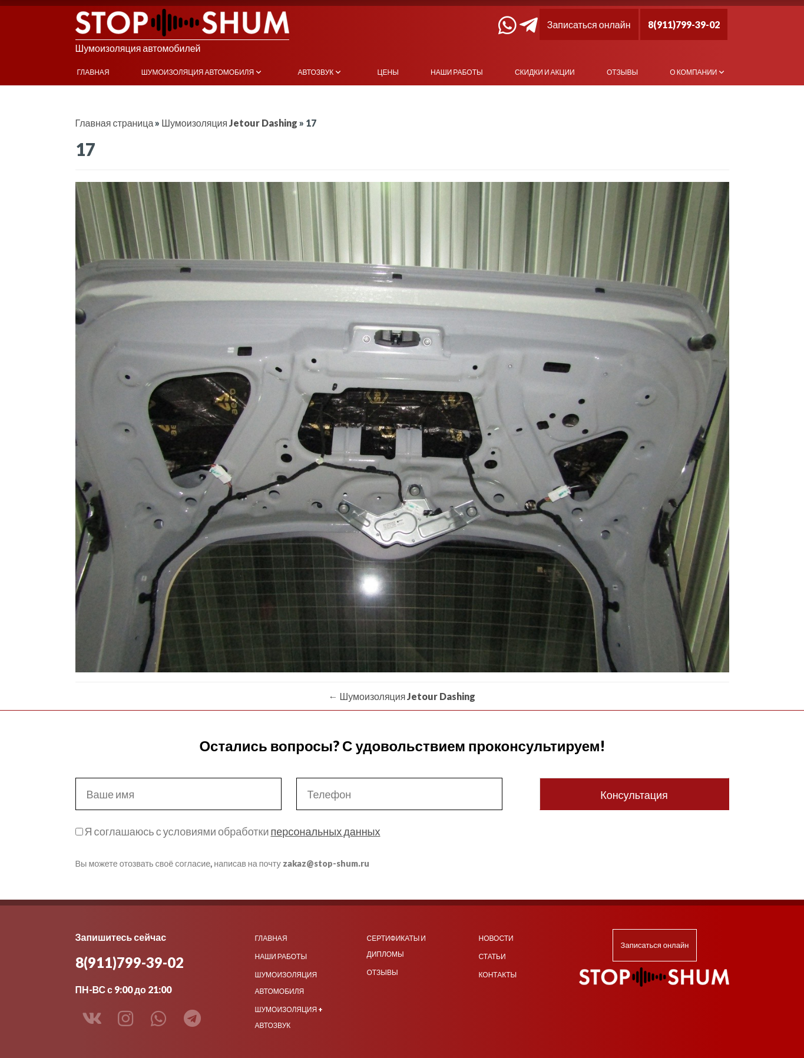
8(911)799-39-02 (684, 24)
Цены (388, 72)
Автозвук (315, 72)
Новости (496, 938)
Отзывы (622, 72)
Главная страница (114, 122)
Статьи (492, 956)
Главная (93, 72)
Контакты (498, 974)
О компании (693, 72)
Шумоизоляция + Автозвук (289, 1017)
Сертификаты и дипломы (396, 946)
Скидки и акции (545, 72)
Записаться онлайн (589, 24)
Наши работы (457, 72)
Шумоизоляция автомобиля (197, 72)
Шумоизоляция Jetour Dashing (229, 122)
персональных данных (325, 831)
